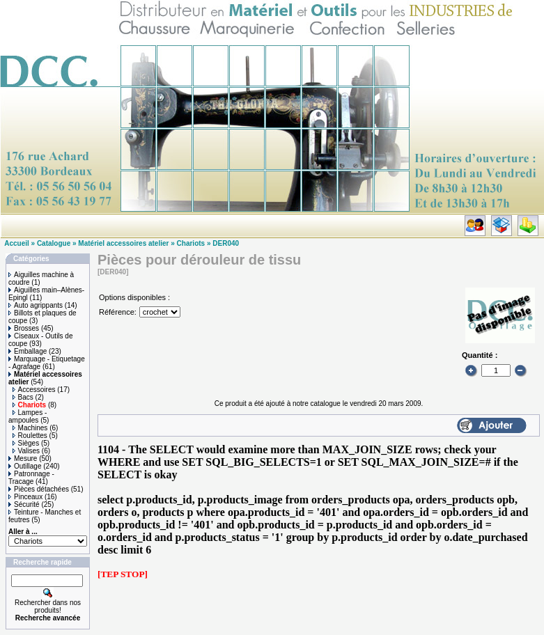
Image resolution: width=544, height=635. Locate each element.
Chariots (191, 243)
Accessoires (34, 389)
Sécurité (24, 504)
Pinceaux (25, 497)
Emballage (27, 351)
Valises (26, 451)
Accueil (16, 243)
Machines (30, 428)
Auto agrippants (35, 305)
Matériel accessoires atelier (123, 243)
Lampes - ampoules (27, 416)
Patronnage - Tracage (31, 477)
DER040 (225, 243)
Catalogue (53, 243)
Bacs (23, 397)
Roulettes (30, 435)
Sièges (26, 443)
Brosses (23, 328)
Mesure (22, 458)
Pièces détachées (38, 489)
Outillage (24, 466)
